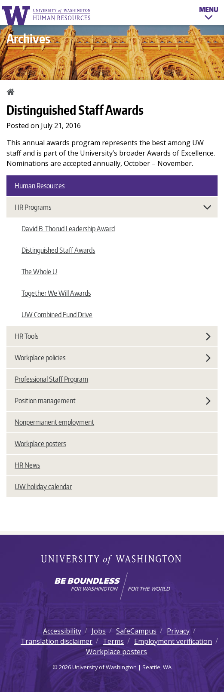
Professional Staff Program (51, 379)
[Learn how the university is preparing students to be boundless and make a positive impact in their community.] (112, 586)
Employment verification (173, 641)
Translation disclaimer (56, 641)
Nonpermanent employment (54, 422)
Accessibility (62, 631)
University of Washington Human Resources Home (47, 15)
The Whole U (39, 271)
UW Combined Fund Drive (56, 314)
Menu (208, 14)
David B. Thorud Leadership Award (68, 228)
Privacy (178, 631)
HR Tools (113, 336)
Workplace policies (113, 357)
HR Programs (113, 207)
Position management (113, 400)
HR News (27, 465)
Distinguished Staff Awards (58, 250)
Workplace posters (40, 443)
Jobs (99, 631)
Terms (113, 641)
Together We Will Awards (56, 293)
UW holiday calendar (43, 486)
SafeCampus (136, 631)
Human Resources (39, 185)
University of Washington (112, 560)
